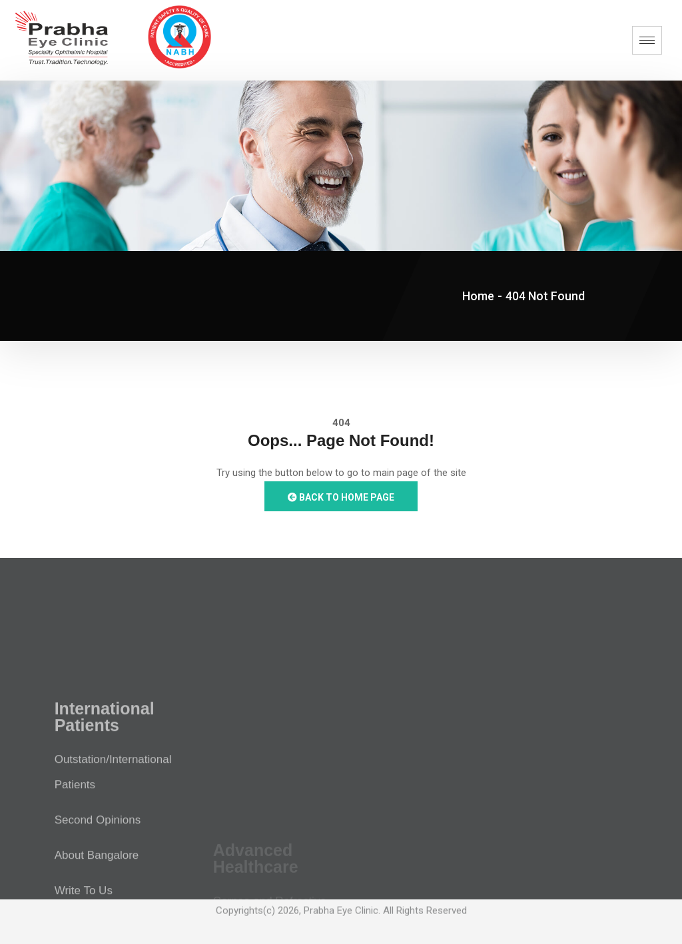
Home (478, 296)
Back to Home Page (341, 497)
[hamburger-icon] (647, 40)
